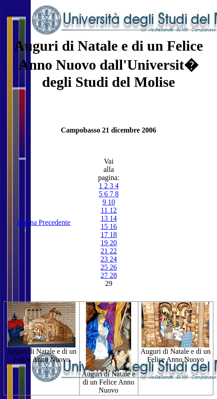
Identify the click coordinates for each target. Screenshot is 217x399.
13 (104, 218)
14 (113, 218)
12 (113, 210)
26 (113, 267)
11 (105, 210)
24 (113, 259)
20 (113, 243)
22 (113, 251)
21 (104, 251)
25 (104, 267)
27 (104, 275)
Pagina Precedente (44, 222)
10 (111, 202)
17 (104, 234)
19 (104, 243)
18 (113, 234)
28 (113, 275)
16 (113, 226)
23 (104, 259)
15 (104, 226)
